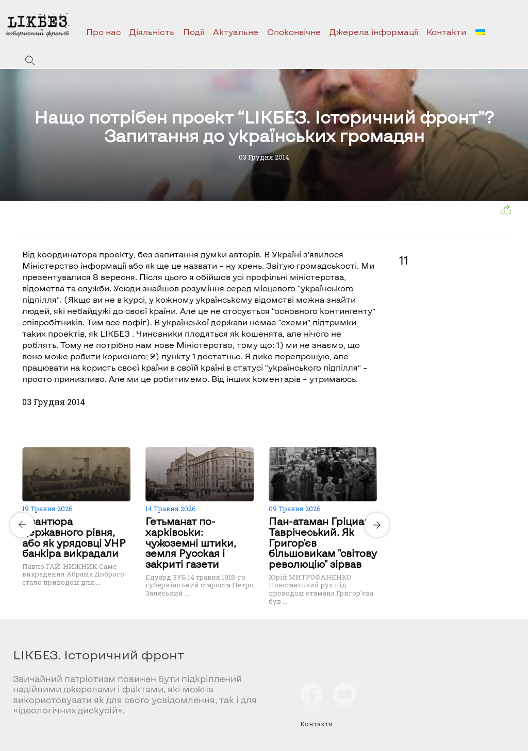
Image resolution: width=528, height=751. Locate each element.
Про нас (103, 32)
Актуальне (235, 32)
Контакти (446, 32)
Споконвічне (294, 32)
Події (193, 32)
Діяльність (151, 32)
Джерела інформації (373, 32)
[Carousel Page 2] (203, 445)
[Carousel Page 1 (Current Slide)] (196, 445)
